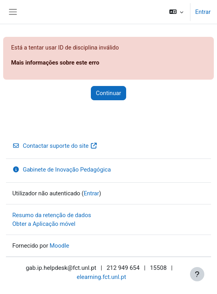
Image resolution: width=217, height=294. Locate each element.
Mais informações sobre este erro (55, 62)
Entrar (203, 11)
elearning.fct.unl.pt (101, 277)
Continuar (108, 93)
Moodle (59, 245)
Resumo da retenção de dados (51, 215)
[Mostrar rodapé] (197, 274)
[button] (176, 12)
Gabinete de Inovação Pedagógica (61, 169)
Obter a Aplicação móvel (43, 223)
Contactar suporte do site (55, 145)
